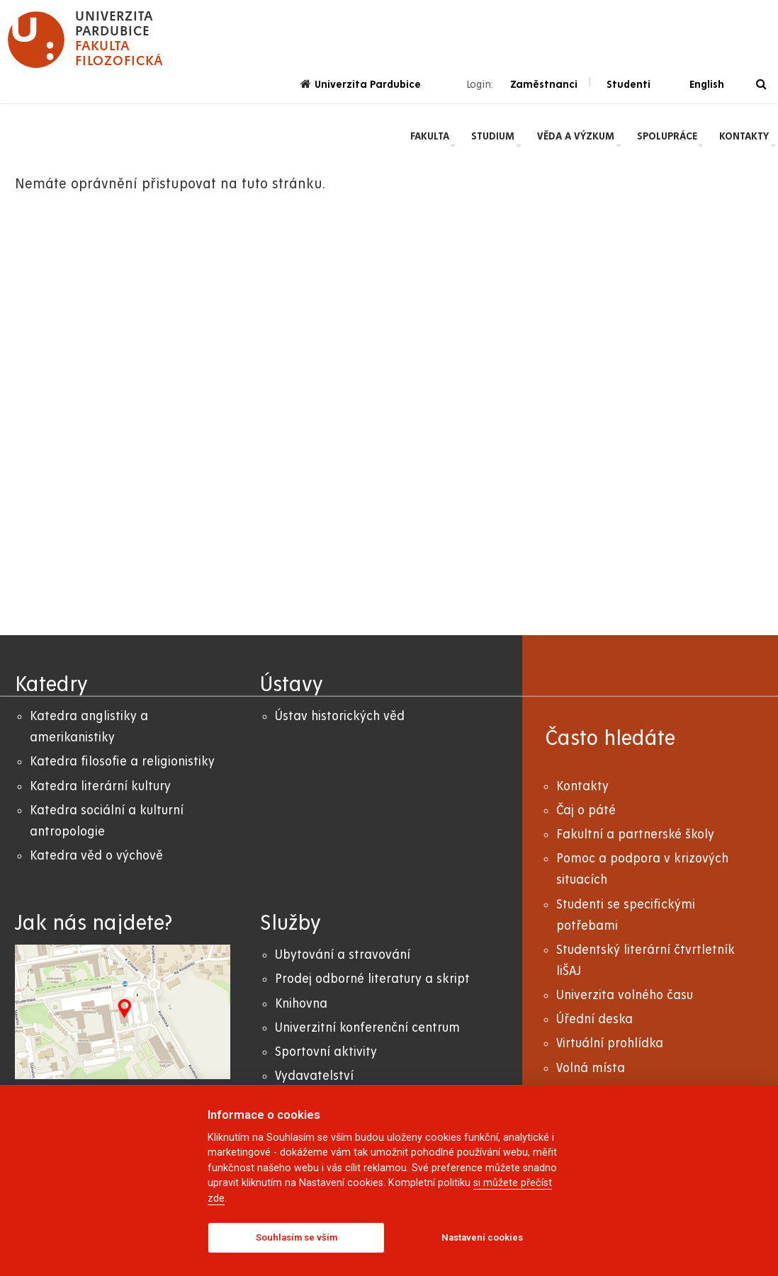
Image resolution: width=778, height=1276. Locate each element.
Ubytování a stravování (342, 955)
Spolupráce (667, 136)
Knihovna (301, 1003)
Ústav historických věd (340, 716)
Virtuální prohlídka (609, 1043)
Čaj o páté (586, 810)
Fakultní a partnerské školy (635, 834)
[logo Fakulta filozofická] (86, 40)
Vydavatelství (314, 1076)
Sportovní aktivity (326, 1052)
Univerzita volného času (624, 995)
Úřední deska (594, 1019)
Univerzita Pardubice (360, 84)
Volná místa (590, 1068)
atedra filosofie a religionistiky (126, 761)
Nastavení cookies (482, 1237)
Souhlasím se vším (296, 1237)
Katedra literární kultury (100, 786)
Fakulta (429, 136)
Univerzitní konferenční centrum (367, 1028)
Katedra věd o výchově (96, 855)
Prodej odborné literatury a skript (372, 979)
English (706, 84)
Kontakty (744, 136)
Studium (492, 136)
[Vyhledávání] (761, 84)
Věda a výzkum (575, 136)
